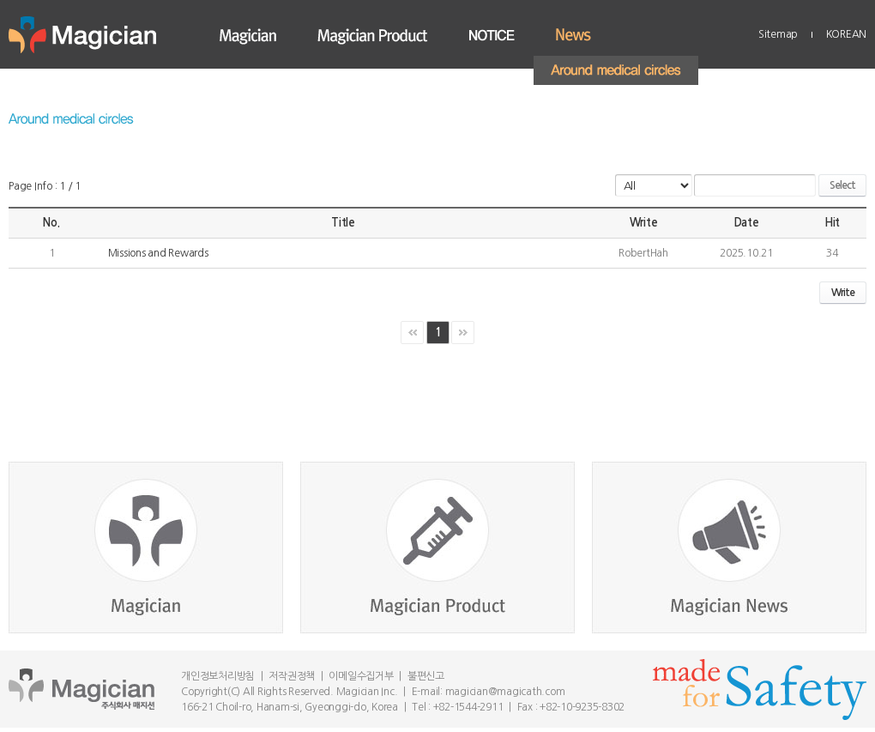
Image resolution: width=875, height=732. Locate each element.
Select (842, 185)
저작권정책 (292, 676)
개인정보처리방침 (218, 676)
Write (842, 292)
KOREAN (846, 34)
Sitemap (778, 34)
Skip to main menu (0, 0)
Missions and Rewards (158, 253)
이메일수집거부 (361, 676)
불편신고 (425, 676)
